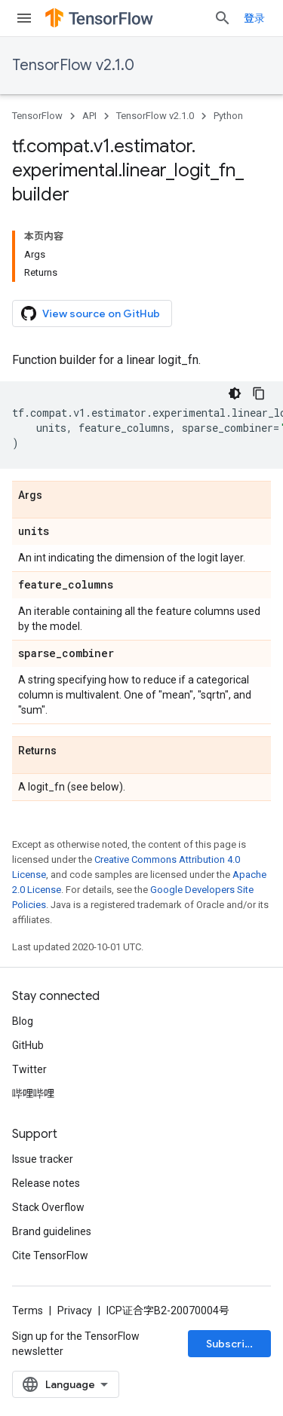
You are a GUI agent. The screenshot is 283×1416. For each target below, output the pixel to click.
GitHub (28, 1045)
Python (228, 115)
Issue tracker (42, 1159)
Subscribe (232, 1343)
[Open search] (223, 18)
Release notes (46, 1183)
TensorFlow (37, 115)
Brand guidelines (51, 1231)
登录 (254, 18)
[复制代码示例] (259, 393)
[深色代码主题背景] (235, 393)
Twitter (29, 1069)
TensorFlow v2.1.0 (73, 65)
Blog (22, 1021)
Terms (27, 1310)
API (89, 115)
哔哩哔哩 (33, 1093)
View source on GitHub (90, 313)
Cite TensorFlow (50, 1255)
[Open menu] (24, 18)
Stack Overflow (48, 1207)
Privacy (74, 1310)
